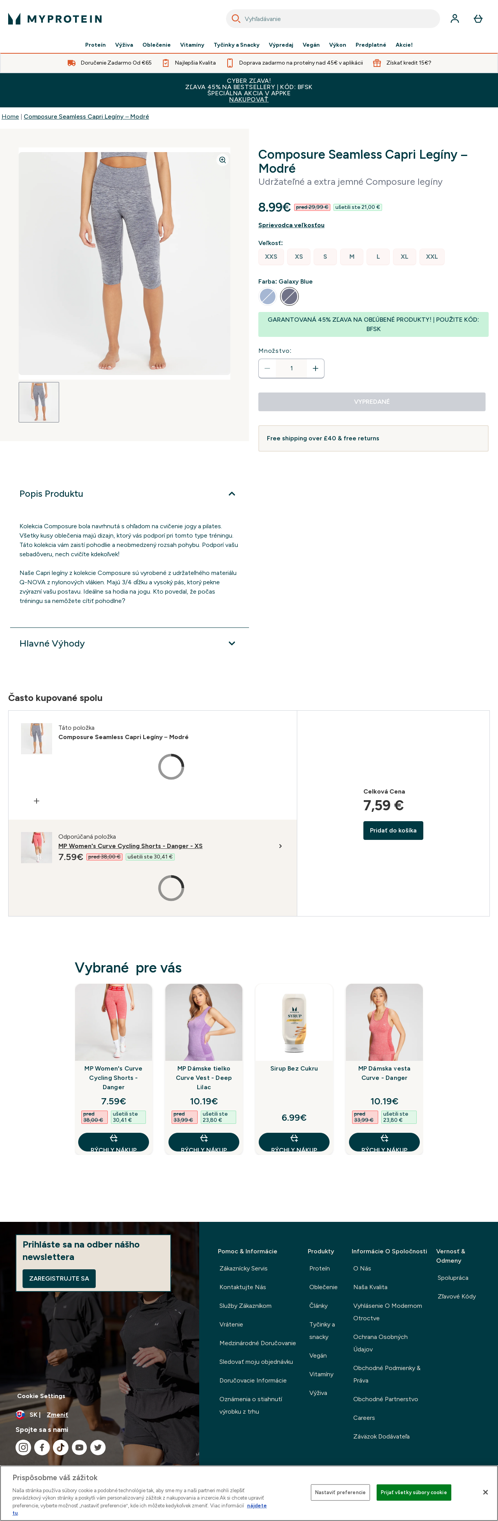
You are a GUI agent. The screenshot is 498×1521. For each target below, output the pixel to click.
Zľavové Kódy (457, 1296)
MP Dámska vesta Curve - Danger (384, 1073)
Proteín (95, 45)
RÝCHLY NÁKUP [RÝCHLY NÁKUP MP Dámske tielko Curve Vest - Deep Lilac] (204, 1142)
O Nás (362, 1268)
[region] (249, 1493)
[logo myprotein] (55, 18)
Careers (364, 1417)
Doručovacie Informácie (253, 1380)
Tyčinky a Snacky (237, 45)
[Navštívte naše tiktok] (60, 1447)
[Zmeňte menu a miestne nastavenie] (100, 1414)
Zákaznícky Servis (243, 1268)
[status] (291, 368)
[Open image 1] (39, 402)
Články (318, 1305)
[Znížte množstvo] (267, 368)
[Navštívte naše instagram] (23, 1447)
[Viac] (129, 493)
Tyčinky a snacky (322, 1331)
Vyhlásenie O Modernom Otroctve (387, 1312)
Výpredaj (281, 45)
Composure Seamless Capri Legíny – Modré (86, 116)
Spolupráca (453, 1277)
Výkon (337, 45)
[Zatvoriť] (485, 1492)
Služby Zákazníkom (245, 1305)
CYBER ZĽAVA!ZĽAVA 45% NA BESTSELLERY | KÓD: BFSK (249, 90)
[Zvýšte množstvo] (315, 368)
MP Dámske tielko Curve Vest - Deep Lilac (204, 1078)
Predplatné (371, 45)
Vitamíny (192, 45)
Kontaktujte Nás (242, 1287)
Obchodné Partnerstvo (385, 1399)
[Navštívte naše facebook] (42, 1447)
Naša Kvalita (370, 1287)
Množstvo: (275, 350)
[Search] (236, 18)
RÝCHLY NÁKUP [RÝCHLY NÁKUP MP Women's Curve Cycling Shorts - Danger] (114, 1142)
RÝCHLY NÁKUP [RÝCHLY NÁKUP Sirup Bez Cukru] (294, 1142)
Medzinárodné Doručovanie (257, 1343)
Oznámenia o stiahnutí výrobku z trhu (250, 1405)
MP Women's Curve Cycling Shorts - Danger (113, 1078)
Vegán (311, 45)
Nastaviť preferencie (340, 1492)
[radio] (271, 257)
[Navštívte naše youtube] (79, 1447)
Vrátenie (231, 1324)
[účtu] (454, 18)
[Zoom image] (222, 160)
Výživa (124, 45)
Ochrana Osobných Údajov (380, 1343)
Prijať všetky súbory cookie (414, 1492)
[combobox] (333, 18)
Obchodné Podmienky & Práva (387, 1374)
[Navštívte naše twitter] (98, 1447)
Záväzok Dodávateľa (381, 1436)
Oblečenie (156, 45)
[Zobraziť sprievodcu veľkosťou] (373, 225)
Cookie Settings (41, 1396)
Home (10, 116)
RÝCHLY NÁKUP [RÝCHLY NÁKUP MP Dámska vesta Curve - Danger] (384, 1142)
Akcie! (404, 45)
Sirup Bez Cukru (294, 1068)
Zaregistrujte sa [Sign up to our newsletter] (59, 1278)
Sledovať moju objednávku (256, 1361)
